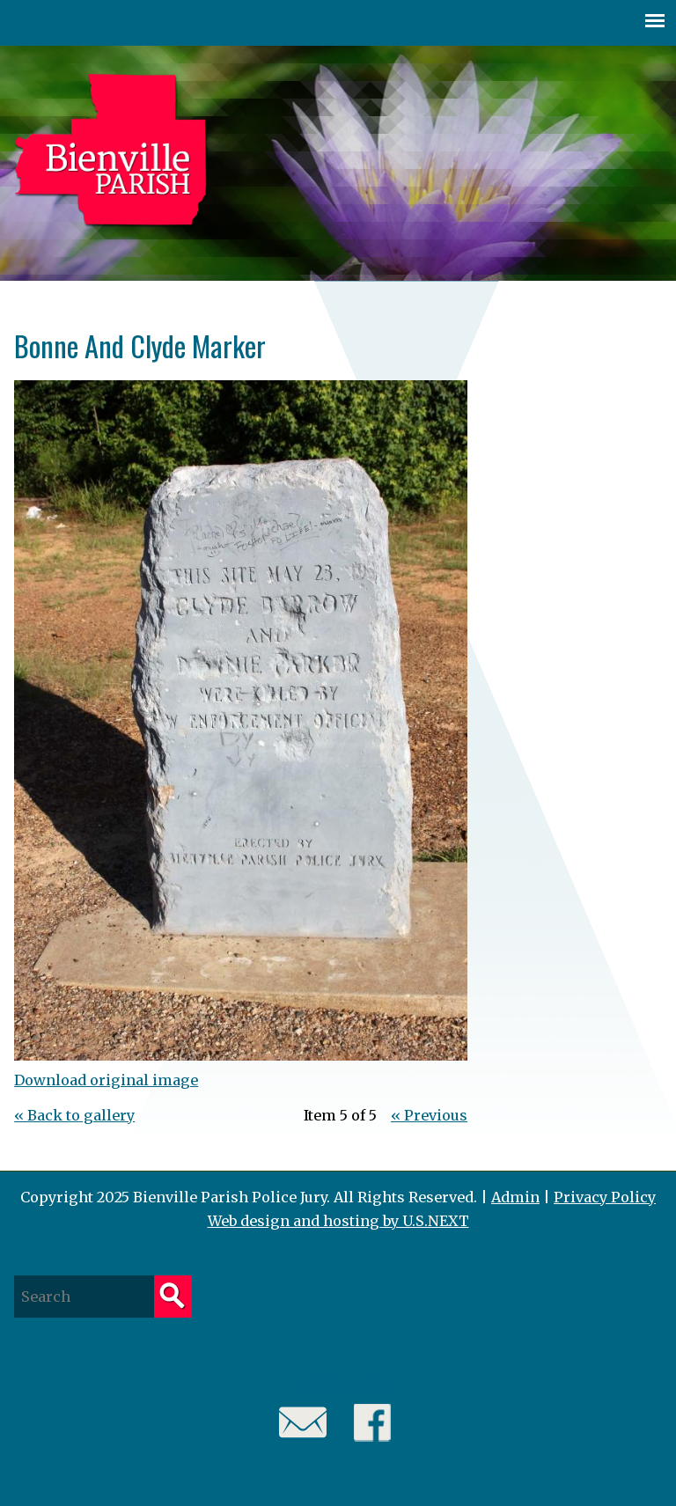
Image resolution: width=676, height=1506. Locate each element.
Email (303, 1423)
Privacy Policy (605, 1197)
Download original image (106, 1080)
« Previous (429, 1115)
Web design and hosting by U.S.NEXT (338, 1221)
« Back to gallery (74, 1115)
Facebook (373, 1423)
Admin (515, 1197)
